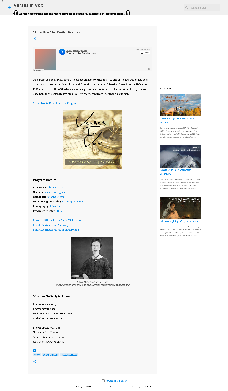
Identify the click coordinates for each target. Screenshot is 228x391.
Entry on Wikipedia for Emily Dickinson (57, 220)
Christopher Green (73, 201)
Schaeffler (56, 206)
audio (37, 355)
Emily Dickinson (50, 355)
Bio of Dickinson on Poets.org (50, 225)
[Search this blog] (205, 7)
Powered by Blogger (114, 381)
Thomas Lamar (56, 187)
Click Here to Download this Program (55, 103)
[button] (35, 39)
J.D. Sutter (61, 211)
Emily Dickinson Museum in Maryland (56, 229)
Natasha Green (55, 196)
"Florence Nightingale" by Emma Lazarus (179, 221)
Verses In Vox (28, 5)
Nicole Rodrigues (54, 192)
